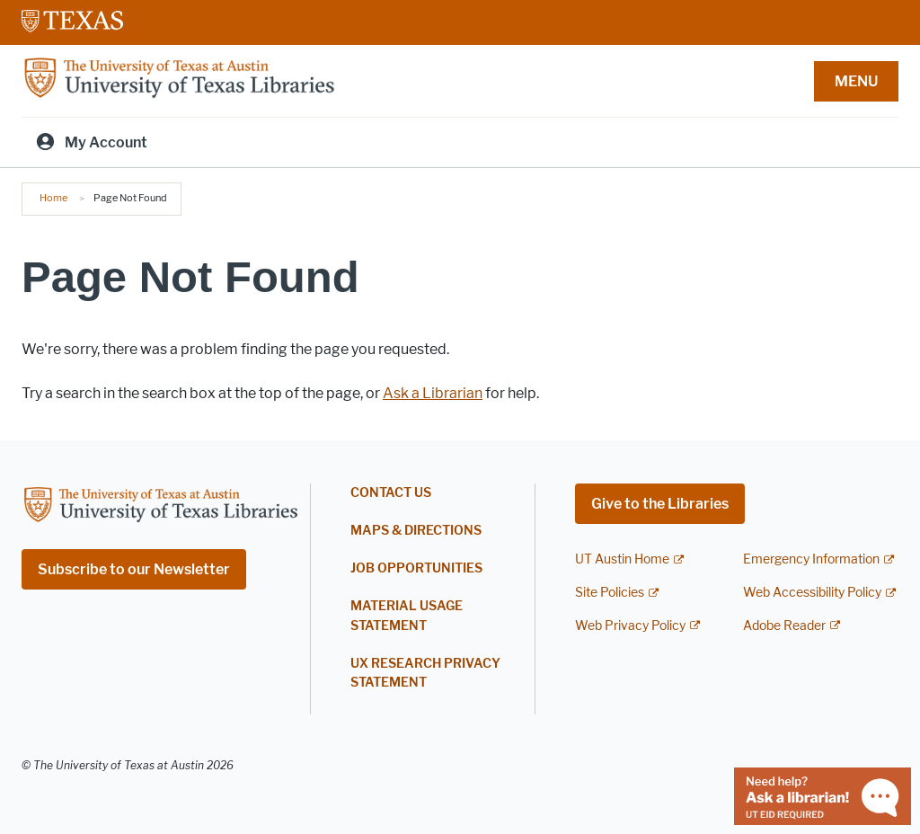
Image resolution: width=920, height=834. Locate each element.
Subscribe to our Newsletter (134, 569)
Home (53, 197)
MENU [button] (856, 81)
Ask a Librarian (432, 393)
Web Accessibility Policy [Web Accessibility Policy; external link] (812, 592)
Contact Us (390, 493)
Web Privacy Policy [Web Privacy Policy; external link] (630, 626)
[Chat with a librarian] (822, 794)
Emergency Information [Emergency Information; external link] (811, 559)
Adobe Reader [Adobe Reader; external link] (784, 626)
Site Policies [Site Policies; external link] (609, 592)
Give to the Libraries (660, 503)
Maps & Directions (416, 530)
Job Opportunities (416, 568)
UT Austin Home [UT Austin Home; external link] (622, 559)
